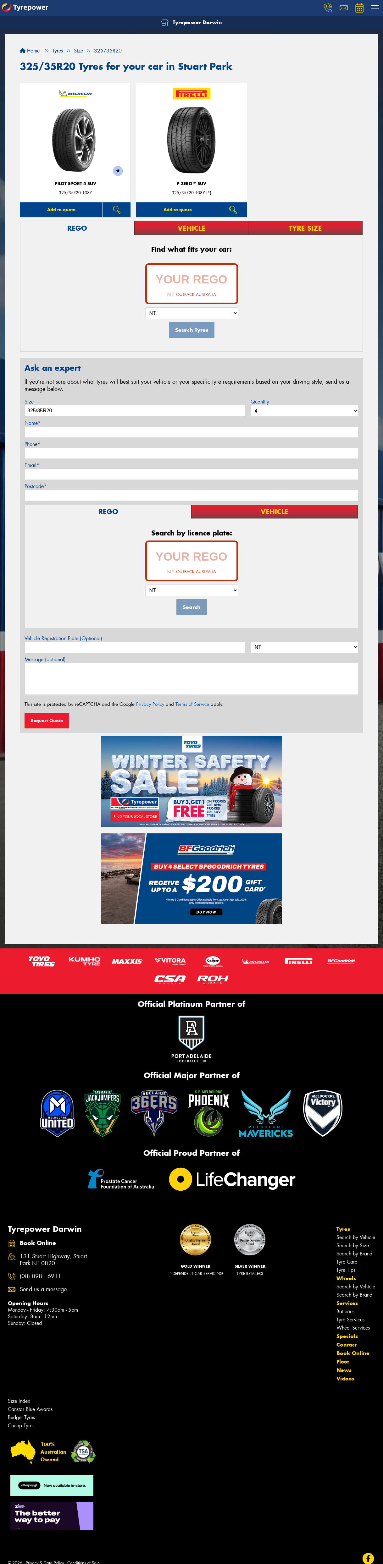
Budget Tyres (21, 1417)
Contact (346, 1344)
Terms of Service (192, 704)
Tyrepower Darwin (191, 22)
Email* (32, 465)
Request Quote (47, 720)
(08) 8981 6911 (40, 1276)
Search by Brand (354, 1253)
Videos (345, 1378)
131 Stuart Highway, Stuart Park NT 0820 (53, 1260)
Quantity (260, 401)
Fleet (342, 1361)
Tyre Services (350, 1319)
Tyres (343, 1229)
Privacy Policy (150, 704)
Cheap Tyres (21, 1425)
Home (30, 50)
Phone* (32, 444)
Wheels (346, 1278)
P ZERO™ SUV (191, 183)
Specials (347, 1336)
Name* (33, 423)
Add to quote (61, 209)
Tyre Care (346, 1262)
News (344, 1370)
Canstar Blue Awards (30, 1409)
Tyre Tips (345, 1270)
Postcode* (36, 486)
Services (347, 1303)
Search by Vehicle (355, 1237)
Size (29, 401)
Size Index (19, 1401)
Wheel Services (353, 1328)
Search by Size (352, 1245)
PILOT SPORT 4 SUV (75, 183)
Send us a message (43, 1289)
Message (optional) (45, 659)
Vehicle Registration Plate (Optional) (63, 638)
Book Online (352, 1353)
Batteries (345, 1311)
